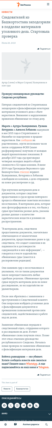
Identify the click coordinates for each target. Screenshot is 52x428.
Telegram (43, 367)
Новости (7, 12)
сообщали (26, 140)
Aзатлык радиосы (31, 424)
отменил (24, 172)
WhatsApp (31, 364)
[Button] (43, 49)
